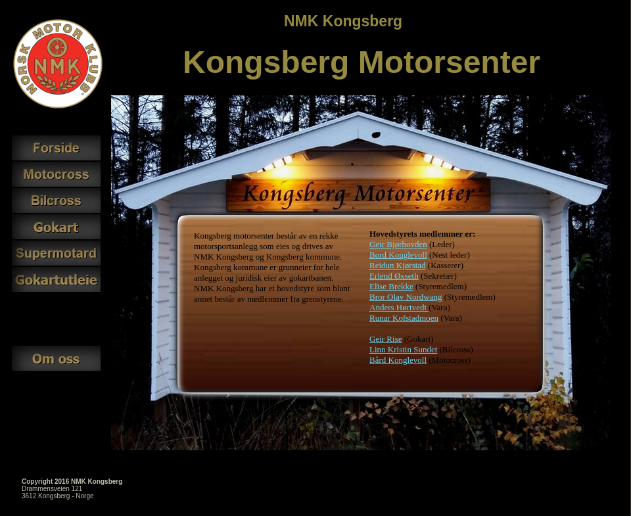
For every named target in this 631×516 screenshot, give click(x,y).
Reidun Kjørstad (397, 265)
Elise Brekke (391, 286)
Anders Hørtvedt (399, 307)
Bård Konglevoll (398, 360)
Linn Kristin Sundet (403, 349)
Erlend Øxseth (394, 276)
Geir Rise (385, 339)
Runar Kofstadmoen (403, 318)
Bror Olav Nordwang (405, 297)
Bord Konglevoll (398, 255)
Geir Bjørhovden (398, 244)
